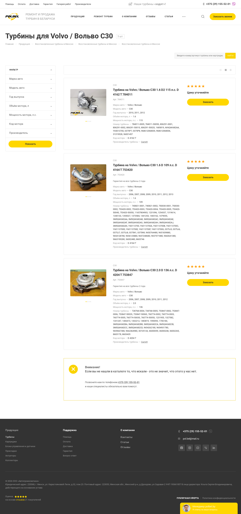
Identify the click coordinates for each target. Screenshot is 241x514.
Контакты (126, 437)
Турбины (9, 437)
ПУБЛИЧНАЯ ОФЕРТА (188, 498)
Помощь (67, 437)
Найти (230, 56)
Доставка (68, 446)
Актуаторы (10, 455)
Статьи (124, 442)
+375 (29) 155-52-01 (218, 4)
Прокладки (11, 451)
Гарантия (67, 451)
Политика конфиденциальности (219, 498)
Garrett (144, 142)
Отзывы (125, 447)
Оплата (66, 441)
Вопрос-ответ (69, 455)
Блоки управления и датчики (20, 446)
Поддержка (69, 430)
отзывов (20, 499)
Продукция (11, 430)
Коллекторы (11, 460)
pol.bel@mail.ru (191, 438)
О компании (127, 430)
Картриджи (11, 441)
